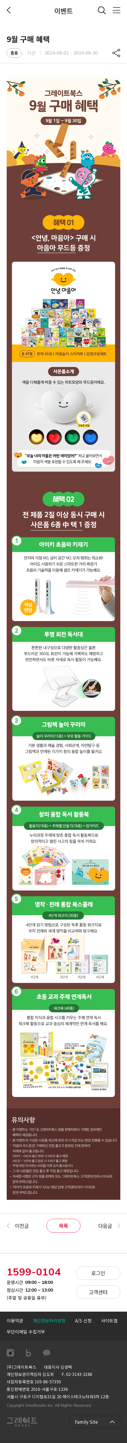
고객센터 (98, 1292)
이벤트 (63, 11)
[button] (26, 1331)
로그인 (98, 1273)
